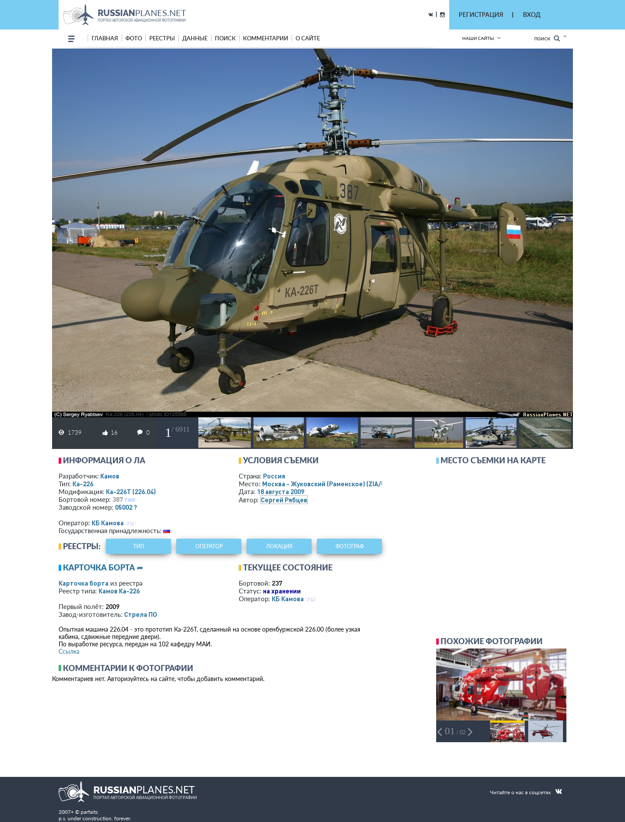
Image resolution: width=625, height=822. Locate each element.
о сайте (308, 38)
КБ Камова (108, 523)
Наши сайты (478, 38)
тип (129, 499)
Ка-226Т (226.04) (131, 491)
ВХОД (531, 14)
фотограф (350, 546)
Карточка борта (84, 583)
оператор (209, 546)
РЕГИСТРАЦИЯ (481, 14)
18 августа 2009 (280, 491)
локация (279, 546)
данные (194, 38)
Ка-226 (82, 484)
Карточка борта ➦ (103, 567)
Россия (274, 476)
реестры (162, 38)
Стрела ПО (140, 614)
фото (133, 38)
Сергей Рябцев (284, 499)
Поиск (547, 38)
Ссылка (69, 651)
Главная (105, 38)
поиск (225, 38)
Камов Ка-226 (119, 591)
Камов (109, 476)
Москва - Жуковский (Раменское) (332, 484)
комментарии (265, 38)
